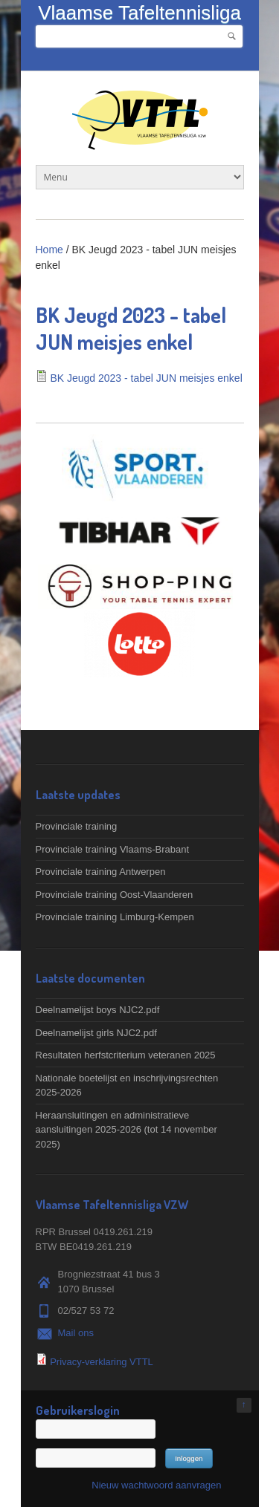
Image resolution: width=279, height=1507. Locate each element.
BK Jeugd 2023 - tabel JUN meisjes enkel (146, 378)
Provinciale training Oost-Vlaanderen (114, 894)
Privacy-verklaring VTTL (101, 1361)
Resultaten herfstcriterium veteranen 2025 (126, 1055)
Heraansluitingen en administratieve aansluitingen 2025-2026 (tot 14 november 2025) (126, 1130)
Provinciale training (77, 826)
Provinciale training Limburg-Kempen (115, 916)
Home (49, 249)
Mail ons (76, 1332)
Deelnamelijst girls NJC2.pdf (96, 1032)
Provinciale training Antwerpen (101, 871)
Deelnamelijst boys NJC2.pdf (98, 1009)
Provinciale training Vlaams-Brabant (113, 849)
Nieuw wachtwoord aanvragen (156, 1485)
